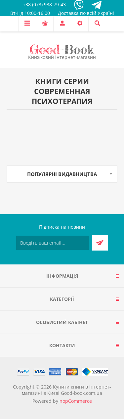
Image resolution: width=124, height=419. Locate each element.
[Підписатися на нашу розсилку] (52, 243)
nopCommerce (76, 401)
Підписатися (100, 243)
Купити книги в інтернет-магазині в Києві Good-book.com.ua (66, 390)
